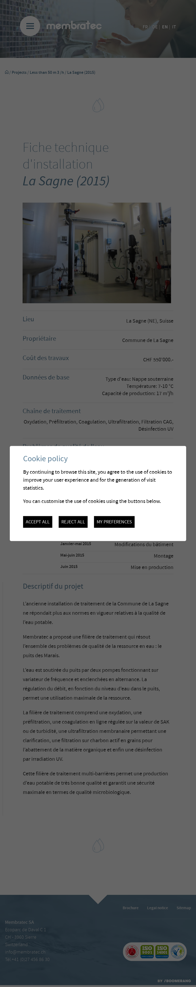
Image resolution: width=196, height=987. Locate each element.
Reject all (73, 522)
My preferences (114, 522)
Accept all (38, 522)
